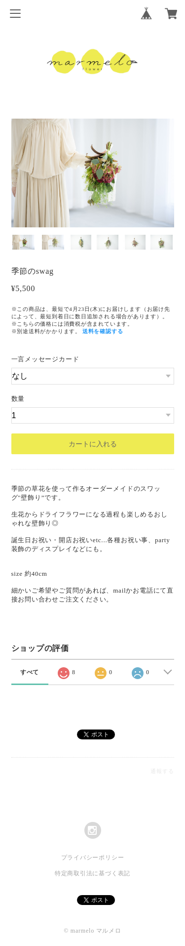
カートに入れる (93, 444)
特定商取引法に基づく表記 (92, 873)
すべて (29, 672)
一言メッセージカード (45, 359)
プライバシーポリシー (92, 857)
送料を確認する (102, 331)
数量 (18, 398)
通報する (162, 771)
